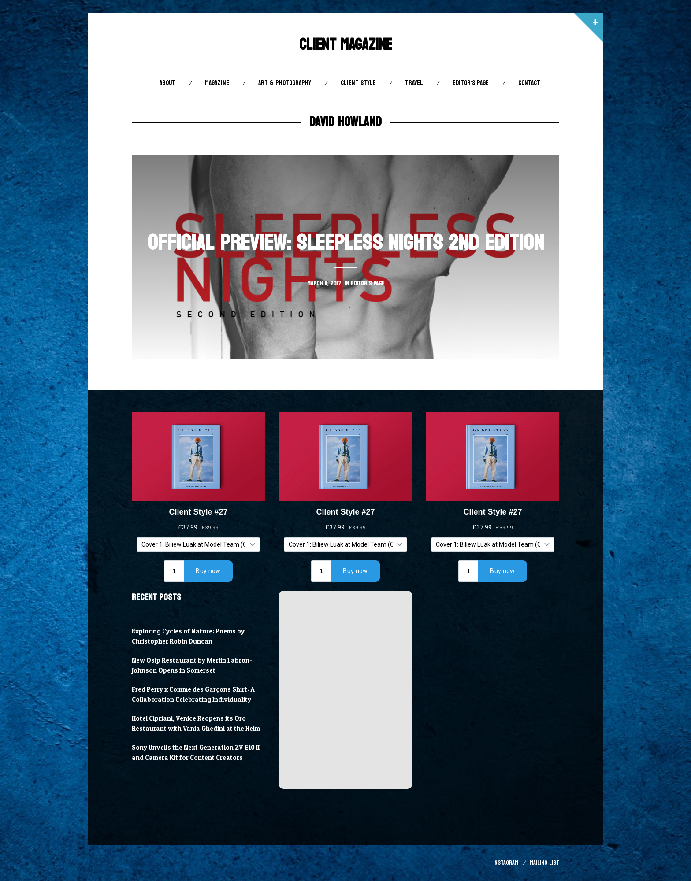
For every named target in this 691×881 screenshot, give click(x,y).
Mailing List (544, 862)
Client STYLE (358, 83)
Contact (529, 83)
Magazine (217, 83)
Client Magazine (345, 44)
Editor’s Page (471, 83)
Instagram (505, 862)
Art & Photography (284, 83)
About (167, 83)
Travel (414, 83)
